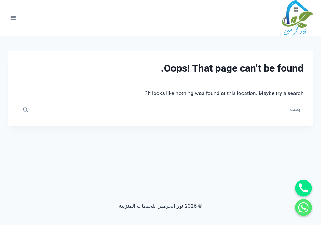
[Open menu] (13, 17)
